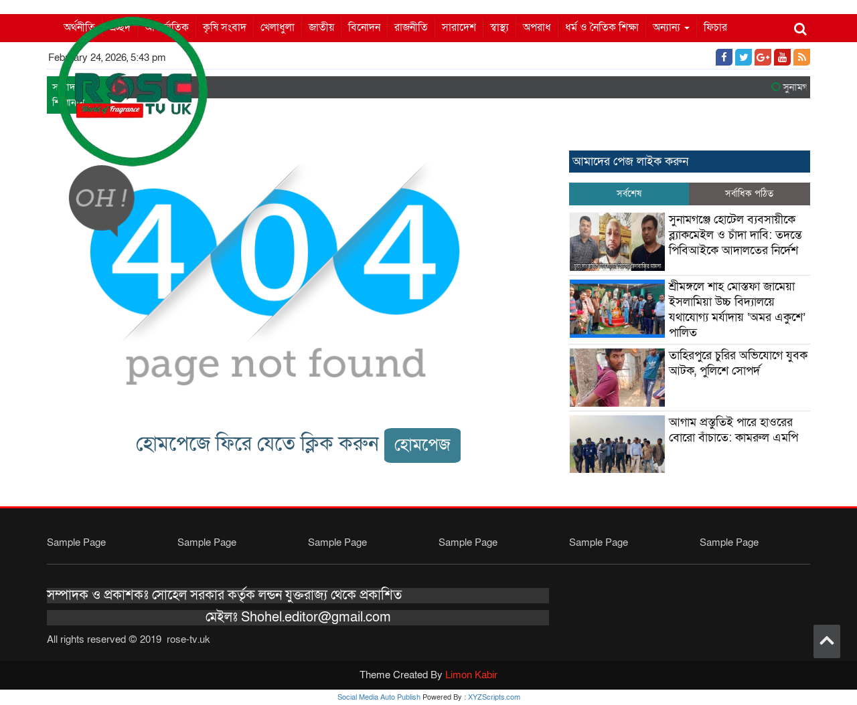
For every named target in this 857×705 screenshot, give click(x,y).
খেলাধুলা (277, 27)
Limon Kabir (471, 675)
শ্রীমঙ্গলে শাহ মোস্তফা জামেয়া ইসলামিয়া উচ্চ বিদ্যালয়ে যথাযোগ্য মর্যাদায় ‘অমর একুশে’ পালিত (737, 309)
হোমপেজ (422, 445)
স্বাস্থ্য (499, 27)
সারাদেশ (459, 27)
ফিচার (715, 27)
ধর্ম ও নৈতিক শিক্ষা (602, 27)
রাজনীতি (411, 27)
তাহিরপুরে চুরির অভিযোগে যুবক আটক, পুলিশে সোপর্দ (738, 363)
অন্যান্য (671, 27)
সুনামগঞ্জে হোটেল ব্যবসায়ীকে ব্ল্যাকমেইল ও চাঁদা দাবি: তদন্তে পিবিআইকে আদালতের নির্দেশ (735, 235)
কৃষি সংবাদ (224, 27)
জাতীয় (321, 27)
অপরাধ (537, 27)
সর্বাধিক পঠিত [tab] (749, 193)
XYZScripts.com (494, 697)
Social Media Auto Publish (378, 697)
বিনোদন (364, 27)
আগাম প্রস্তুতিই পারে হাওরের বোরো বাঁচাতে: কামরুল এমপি (733, 430)
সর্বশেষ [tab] (629, 193)
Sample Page (76, 542)
